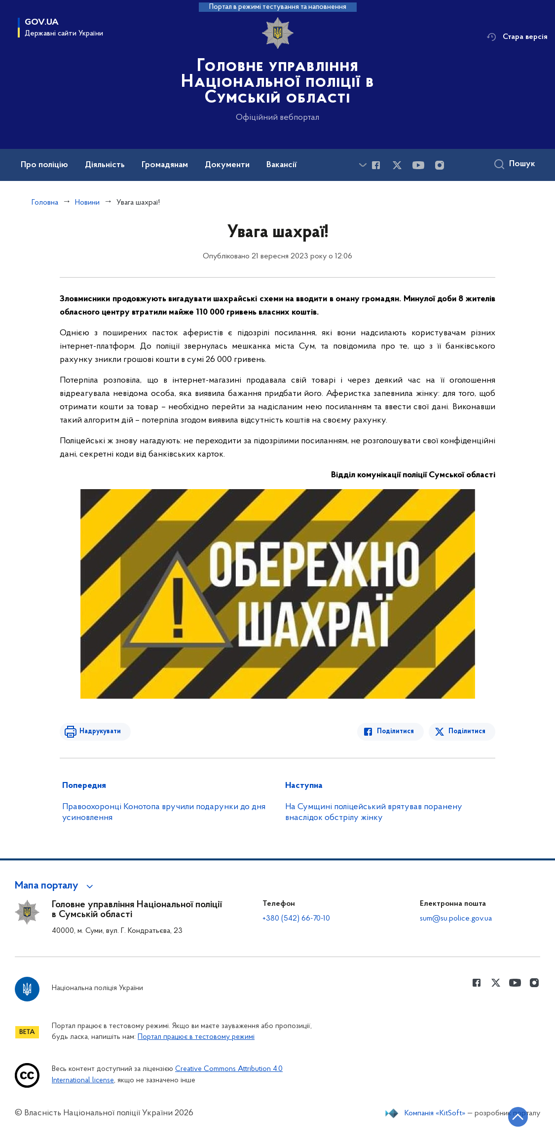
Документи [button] (227, 165)
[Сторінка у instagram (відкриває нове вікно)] (439, 165)
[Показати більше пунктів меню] (362, 165)
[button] (55, 886)
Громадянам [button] (165, 165)
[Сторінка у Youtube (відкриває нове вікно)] (418, 165)
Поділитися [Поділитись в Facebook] (395, 731)
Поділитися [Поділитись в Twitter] (466, 731)
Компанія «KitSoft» (435, 1113)
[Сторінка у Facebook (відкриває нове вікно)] (376, 165)
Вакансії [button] (281, 165)
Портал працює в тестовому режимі (196, 1037)
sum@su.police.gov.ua (456, 919)
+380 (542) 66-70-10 (296, 919)
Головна (45, 203)
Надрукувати (100, 731)
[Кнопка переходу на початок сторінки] (518, 1117)
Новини (87, 203)
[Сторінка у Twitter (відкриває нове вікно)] (397, 165)
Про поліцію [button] (44, 165)
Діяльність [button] (105, 165)
